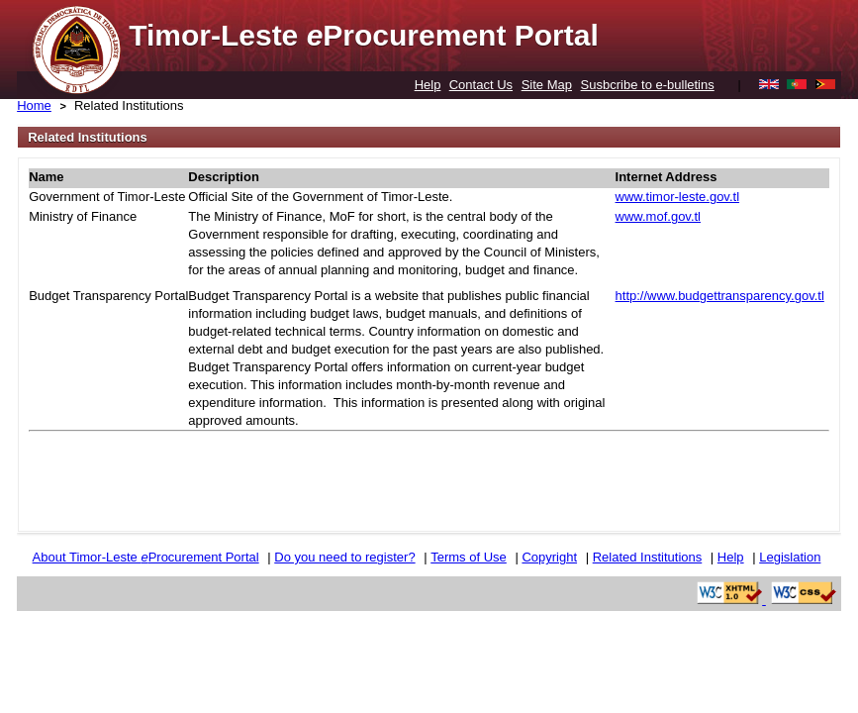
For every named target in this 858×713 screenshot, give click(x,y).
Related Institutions (129, 105)
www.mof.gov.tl (658, 216)
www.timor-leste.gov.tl (677, 196)
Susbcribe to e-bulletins (648, 84)
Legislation (789, 557)
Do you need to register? (344, 557)
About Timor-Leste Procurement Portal (146, 557)
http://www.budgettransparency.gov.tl (720, 295)
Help (428, 84)
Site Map (547, 84)
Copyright (549, 557)
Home (34, 105)
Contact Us (481, 84)
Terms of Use (468, 557)
